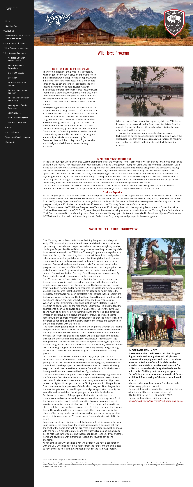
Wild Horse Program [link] (18, 117)
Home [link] (8, 21)
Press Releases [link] (12, 132)
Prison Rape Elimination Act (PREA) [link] (18, 99)
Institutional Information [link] (16, 43)
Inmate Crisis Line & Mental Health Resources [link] (17, 37)
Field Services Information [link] (17, 48)
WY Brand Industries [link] (17, 122)
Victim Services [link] (14, 112)
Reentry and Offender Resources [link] (18, 106)
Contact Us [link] (10, 142)
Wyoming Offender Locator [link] (17, 137)
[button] (190, 4)
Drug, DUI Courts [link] (16, 72)
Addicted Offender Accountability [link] (16, 59)
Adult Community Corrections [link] (16, 66)
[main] (113, 52)
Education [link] (12, 77)
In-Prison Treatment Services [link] (17, 84)
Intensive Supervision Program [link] (17, 91)
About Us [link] (9, 30)
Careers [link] (8, 127)
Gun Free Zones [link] (12, 26)
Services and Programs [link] (15, 53)
